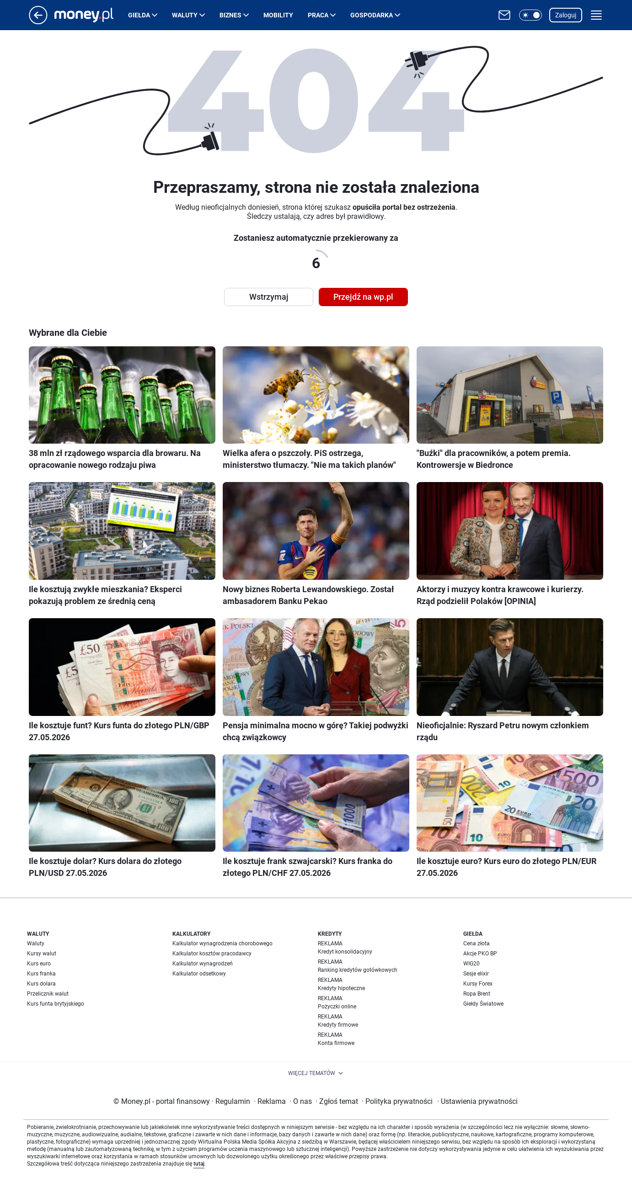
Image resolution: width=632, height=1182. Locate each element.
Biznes (230, 15)
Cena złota (476, 943)
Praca (318, 15)
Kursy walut (41, 953)
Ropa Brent (476, 994)
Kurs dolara (41, 984)
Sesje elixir (476, 973)
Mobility (278, 15)
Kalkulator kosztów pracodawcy (212, 953)
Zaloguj (565, 15)
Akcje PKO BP (480, 953)
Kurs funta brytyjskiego (55, 1004)
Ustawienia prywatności (477, 1101)
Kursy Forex (478, 984)
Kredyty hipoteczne (341, 988)
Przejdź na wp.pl (363, 297)
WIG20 (471, 963)
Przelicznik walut (48, 994)
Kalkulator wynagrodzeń (202, 963)
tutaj (198, 1164)
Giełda (139, 15)
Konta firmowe (336, 1043)
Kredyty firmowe (338, 1025)
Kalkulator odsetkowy (199, 973)
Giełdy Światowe (483, 1004)
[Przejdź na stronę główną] (38, 21)
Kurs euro (39, 963)
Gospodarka (371, 15)
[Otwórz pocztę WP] (504, 15)
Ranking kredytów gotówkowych (357, 970)
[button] (530, 15)
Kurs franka (41, 973)
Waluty (185, 15)
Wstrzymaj (269, 297)
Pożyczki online (337, 1006)
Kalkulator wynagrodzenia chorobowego (222, 943)
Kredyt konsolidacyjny (345, 952)
